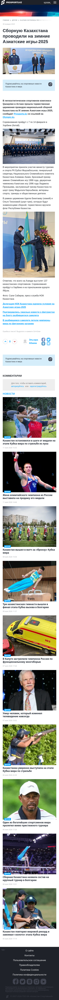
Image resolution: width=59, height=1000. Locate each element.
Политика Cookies (29, 969)
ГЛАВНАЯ (6, 20)
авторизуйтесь (17, 386)
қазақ (47, 2)
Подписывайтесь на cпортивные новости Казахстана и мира (28, 85)
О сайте (29, 950)
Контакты (29, 955)
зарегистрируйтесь (38, 386)
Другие (14, 20)
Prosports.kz (20, 114)
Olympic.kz (8, 117)
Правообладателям (29, 965)
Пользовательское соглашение (29, 960)
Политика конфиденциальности (29, 974)
